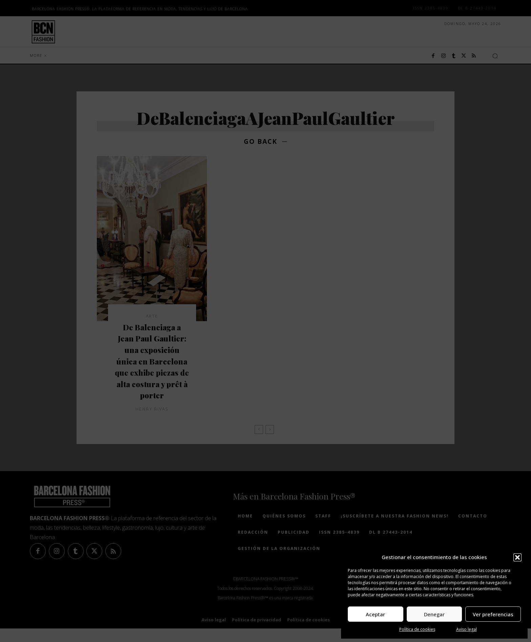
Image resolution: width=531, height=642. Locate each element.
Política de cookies (417, 629)
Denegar (434, 614)
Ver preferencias (493, 614)
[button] (517, 557)
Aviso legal (466, 629)
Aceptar (375, 614)
